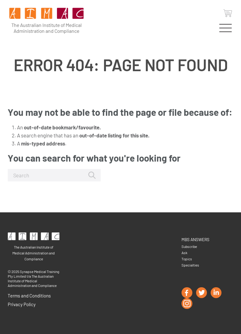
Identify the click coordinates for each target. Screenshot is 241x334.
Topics (187, 259)
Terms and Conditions (29, 295)
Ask (184, 252)
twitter (201, 292)
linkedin (216, 292)
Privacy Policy (22, 304)
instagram (187, 303)
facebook (187, 292)
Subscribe (189, 246)
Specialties (190, 265)
